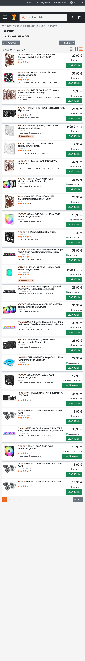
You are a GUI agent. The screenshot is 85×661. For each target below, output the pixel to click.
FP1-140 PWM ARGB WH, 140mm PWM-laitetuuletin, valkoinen (38, 268)
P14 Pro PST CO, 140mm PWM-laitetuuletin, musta (35, 376)
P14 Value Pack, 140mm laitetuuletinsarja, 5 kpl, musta (40, 109)
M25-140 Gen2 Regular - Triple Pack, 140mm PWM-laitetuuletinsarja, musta (39, 287)
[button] (73, 2)
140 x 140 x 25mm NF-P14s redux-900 (38, 481)
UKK (36, 2)
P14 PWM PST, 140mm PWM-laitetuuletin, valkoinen (34, 144)
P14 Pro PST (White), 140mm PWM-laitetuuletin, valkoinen (37, 126)
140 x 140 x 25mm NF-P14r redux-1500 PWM (39, 411)
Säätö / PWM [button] (23, 36)
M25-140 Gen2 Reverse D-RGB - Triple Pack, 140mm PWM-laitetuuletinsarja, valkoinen (40, 323)
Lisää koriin (74, 65)
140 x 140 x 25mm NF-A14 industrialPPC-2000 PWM (40, 394)
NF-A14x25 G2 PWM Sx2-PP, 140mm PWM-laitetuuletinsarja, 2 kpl (38, 91)
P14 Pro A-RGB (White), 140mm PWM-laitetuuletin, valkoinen (38, 215)
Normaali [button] (12, 36)
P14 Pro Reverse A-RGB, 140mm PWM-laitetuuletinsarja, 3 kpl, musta (39, 305)
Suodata (67, 42)
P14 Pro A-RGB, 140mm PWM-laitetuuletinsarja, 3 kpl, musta (35, 180)
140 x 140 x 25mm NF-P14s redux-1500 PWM (39, 464)
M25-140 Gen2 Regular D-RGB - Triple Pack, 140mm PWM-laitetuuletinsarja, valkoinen (40, 429)
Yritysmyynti (46, 2)
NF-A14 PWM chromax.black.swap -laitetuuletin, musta (37, 73)
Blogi (30, 2)
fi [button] (80, 2)
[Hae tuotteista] (47, 17)
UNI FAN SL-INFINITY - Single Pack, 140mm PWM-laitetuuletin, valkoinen (40, 358)
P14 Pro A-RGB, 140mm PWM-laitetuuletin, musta (35, 447)
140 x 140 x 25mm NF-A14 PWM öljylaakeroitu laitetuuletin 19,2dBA (36, 56)
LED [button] (4, 36)
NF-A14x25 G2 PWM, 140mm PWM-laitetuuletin (37, 162)
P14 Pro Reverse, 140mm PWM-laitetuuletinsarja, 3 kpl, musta (36, 341)
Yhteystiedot (60, 2)
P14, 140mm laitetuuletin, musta (36, 232)
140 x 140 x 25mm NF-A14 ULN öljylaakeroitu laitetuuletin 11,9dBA (35, 197)
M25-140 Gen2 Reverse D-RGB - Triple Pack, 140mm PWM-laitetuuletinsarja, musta (40, 250)
